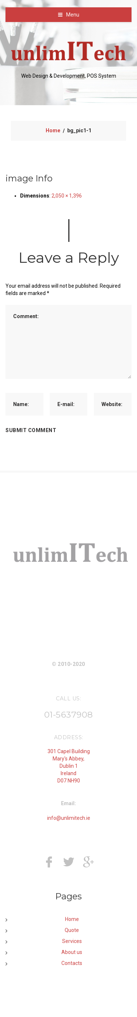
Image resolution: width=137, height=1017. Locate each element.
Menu (72, 15)
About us (71, 952)
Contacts (71, 963)
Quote (72, 930)
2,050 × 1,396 (67, 196)
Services (72, 941)
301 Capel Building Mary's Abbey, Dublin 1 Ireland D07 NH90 (68, 766)
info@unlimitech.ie (68, 818)
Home (53, 130)
